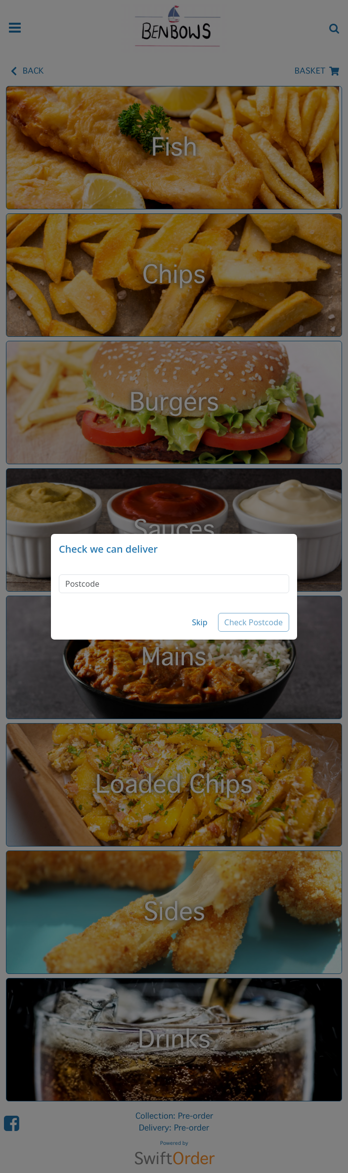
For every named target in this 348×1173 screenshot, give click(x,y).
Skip (199, 622)
